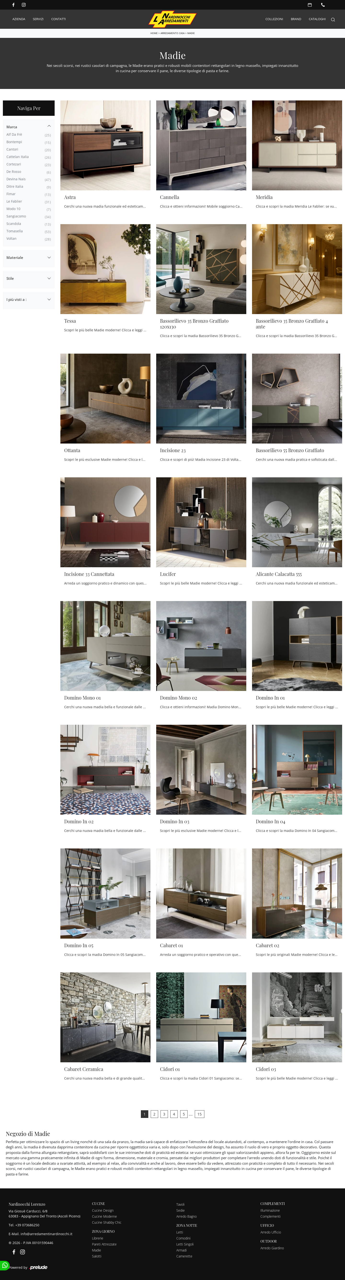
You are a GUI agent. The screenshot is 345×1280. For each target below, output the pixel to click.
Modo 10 (13, 208)
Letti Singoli (185, 1244)
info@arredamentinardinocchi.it (46, 1233)
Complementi (270, 1216)
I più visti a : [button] (16, 299)
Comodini (183, 1238)
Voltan (11, 238)
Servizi (38, 19)
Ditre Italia (14, 186)
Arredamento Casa (172, 33)
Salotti (96, 1256)
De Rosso (13, 171)
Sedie (180, 1210)
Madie (191, 33)
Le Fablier (14, 201)
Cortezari (13, 164)
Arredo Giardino (272, 1248)
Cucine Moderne (104, 1216)
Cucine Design (103, 1210)
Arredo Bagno (186, 1216)
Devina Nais (16, 179)
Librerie (97, 1238)
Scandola (13, 223)
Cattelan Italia (17, 156)
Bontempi (14, 142)
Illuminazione (270, 1210)
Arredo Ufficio (270, 1232)
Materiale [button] (14, 257)
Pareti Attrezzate (104, 1244)
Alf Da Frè (14, 134)
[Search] (333, 19)
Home (154, 33)
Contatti (58, 19)
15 (199, 1113)
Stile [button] (10, 278)
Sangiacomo (16, 216)
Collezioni (274, 19)
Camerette (184, 1256)
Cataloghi (317, 19)
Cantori (12, 149)
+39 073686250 (27, 1224)
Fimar (11, 194)
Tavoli (180, 1204)
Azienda (18, 19)
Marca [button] (11, 126)
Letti (179, 1232)
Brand (296, 19)
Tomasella (14, 231)
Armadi (181, 1250)
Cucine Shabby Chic (106, 1222)
